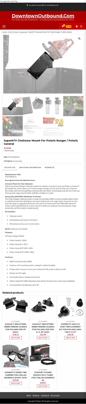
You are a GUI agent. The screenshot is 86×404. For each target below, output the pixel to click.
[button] (79, 38)
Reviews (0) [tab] (49, 167)
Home (5, 32)
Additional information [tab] (30, 167)
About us (36, 395)
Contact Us (45, 395)
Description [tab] (9, 167)
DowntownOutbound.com (43, 16)
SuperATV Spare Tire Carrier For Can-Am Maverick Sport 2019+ (15, 375)
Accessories (23, 32)
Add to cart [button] (15, 338)
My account (55, 395)
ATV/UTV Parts (13, 32)
